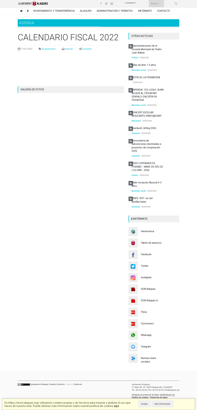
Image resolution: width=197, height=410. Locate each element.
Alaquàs (85, 10)
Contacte (163, 10)
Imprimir (69, 49)
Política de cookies (140, 397)
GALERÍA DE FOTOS (32, 89)
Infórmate (145, 10)
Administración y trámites (115, 10)
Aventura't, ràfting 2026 (144, 128)
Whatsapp (146, 335)
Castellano (130, 3)
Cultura (135, 58)
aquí (116, 406)
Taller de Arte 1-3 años (144, 64)
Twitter (144, 265)
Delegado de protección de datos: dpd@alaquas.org (153, 395)
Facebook (146, 254)
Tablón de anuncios (151, 242)
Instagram (146, 277)
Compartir (87, 49)
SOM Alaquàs (148, 288)
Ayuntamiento (49, 49)
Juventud (136, 133)
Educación (136, 121)
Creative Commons (57, 384)
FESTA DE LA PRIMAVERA (146, 77)
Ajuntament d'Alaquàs (39, 384)
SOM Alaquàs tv (149, 300)
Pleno (144, 312)
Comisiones (147, 323)
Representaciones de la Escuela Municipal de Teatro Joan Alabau (147, 49)
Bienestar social (139, 70)
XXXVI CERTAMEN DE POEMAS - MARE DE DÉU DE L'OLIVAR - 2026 (147, 167)
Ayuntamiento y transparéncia (54, 10)
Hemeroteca (147, 231)
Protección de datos (159, 397)
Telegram (146, 346)
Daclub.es (78, 384)
